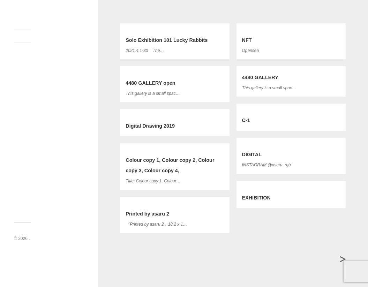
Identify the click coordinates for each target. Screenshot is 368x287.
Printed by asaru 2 (147, 214)
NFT (247, 40)
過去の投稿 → (343, 260)
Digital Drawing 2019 (150, 126)
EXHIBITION (256, 198)
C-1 (246, 120)
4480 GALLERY (260, 77)
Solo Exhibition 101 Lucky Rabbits (167, 40)
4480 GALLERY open (150, 83)
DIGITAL (252, 154)
